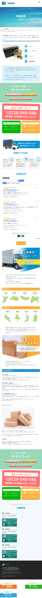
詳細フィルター (21, 180)
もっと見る (21, 243)
